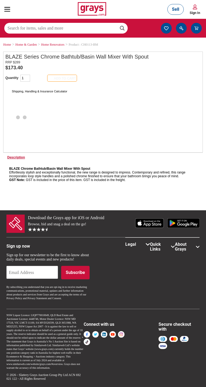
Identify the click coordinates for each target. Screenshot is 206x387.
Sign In (195, 13)
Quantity (12, 78)
